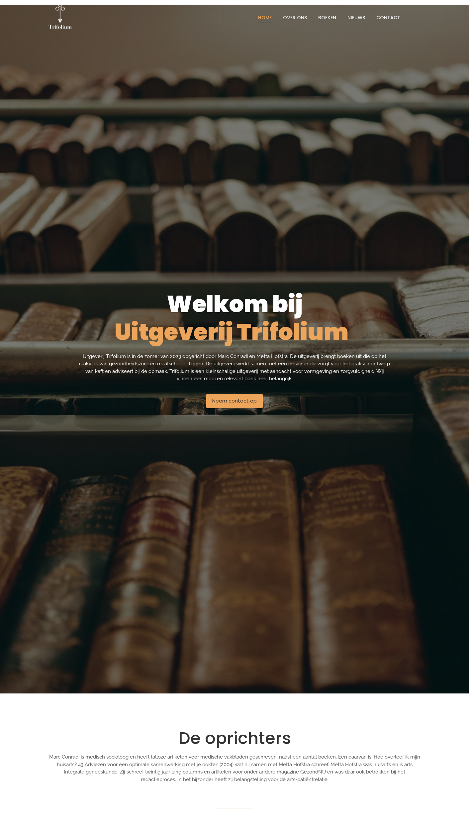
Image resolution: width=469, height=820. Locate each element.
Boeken (327, 17)
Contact (388, 17)
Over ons (295, 17)
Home (265, 17)
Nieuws (356, 17)
